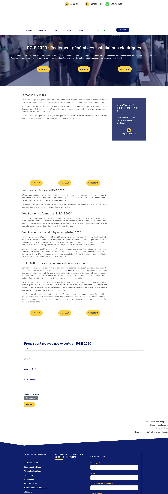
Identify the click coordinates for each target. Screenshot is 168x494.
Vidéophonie (29, 491)
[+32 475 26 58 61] (107, 4)
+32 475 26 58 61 (118, 4)
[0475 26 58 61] (87, 4)
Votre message (30, 391)
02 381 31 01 (76, 4)
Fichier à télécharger (32, 406)
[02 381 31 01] (67, 4)
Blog (81, 16)
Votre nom (28, 360)
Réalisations (68, 16)
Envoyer (29, 416)
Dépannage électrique (32, 479)
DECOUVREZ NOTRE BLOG (65, 466)
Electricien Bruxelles (32, 475)
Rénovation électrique (32, 483)
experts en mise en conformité (102, 44)
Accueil (29, 16)
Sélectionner (31, 410)
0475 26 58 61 (96, 4)
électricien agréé (71, 282)
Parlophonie (28, 487)
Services (42, 16)
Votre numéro (29, 381)
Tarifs (54, 16)
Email (26, 371)
